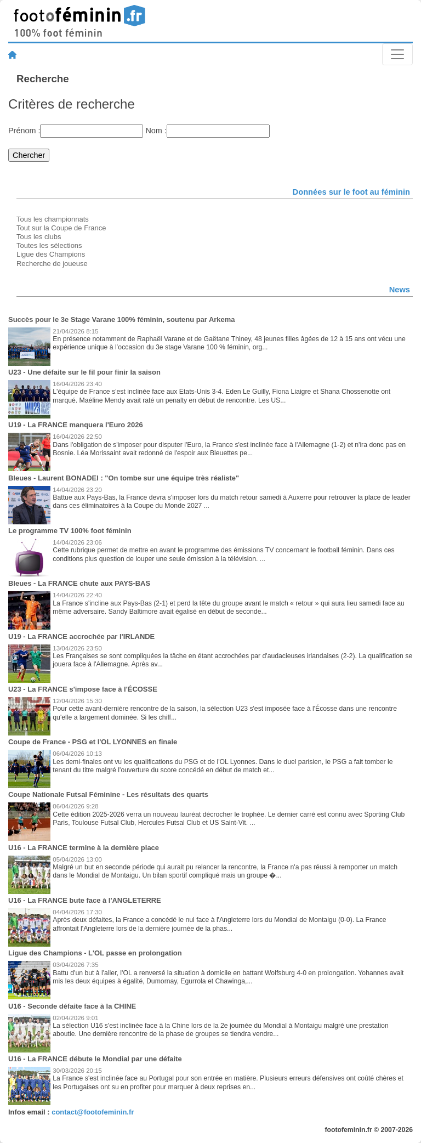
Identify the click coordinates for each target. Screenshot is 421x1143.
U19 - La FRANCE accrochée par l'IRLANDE (81, 636)
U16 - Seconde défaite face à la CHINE (72, 1006)
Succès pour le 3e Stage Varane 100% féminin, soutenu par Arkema (121, 319)
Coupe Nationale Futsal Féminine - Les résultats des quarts (108, 794)
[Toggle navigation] (397, 54)
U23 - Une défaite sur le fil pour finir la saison (84, 372)
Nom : (155, 130)
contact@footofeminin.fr (93, 1112)
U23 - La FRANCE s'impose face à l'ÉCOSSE (82, 689)
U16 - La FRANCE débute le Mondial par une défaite (95, 1059)
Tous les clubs (38, 237)
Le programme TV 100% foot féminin (70, 531)
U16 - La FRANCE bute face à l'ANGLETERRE (84, 900)
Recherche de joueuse (52, 263)
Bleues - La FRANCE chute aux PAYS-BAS (79, 583)
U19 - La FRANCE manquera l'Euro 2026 (75, 425)
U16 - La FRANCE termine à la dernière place (83, 848)
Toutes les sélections (49, 245)
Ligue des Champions (50, 254)
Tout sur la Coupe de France (61, 228)
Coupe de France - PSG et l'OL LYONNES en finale (92, 742)
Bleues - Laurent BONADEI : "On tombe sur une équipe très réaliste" (123, 478)
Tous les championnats (52, 219)
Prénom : (24, 130)
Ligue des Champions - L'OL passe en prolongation (95, 953)
